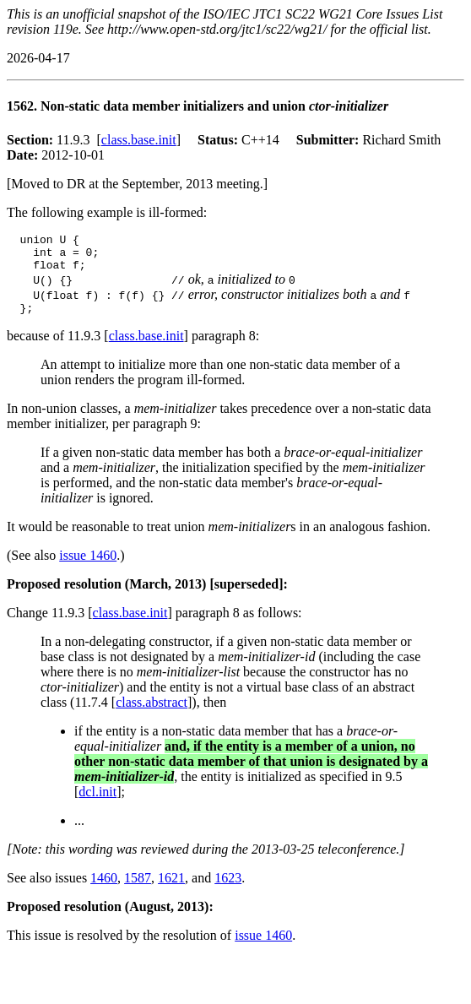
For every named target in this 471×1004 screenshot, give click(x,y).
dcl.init (97, 802)
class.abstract (151, 712)
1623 (227, 888)
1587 (137, 888)
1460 (103, 888)
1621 (171, 888)
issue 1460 (87, 565)
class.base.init (138, 140)
